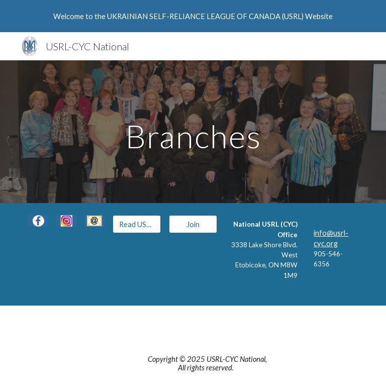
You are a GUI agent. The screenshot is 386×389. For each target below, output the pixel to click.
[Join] (192, 224)
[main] (192, 132)
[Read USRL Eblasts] (136, 224)
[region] (193, 16)
